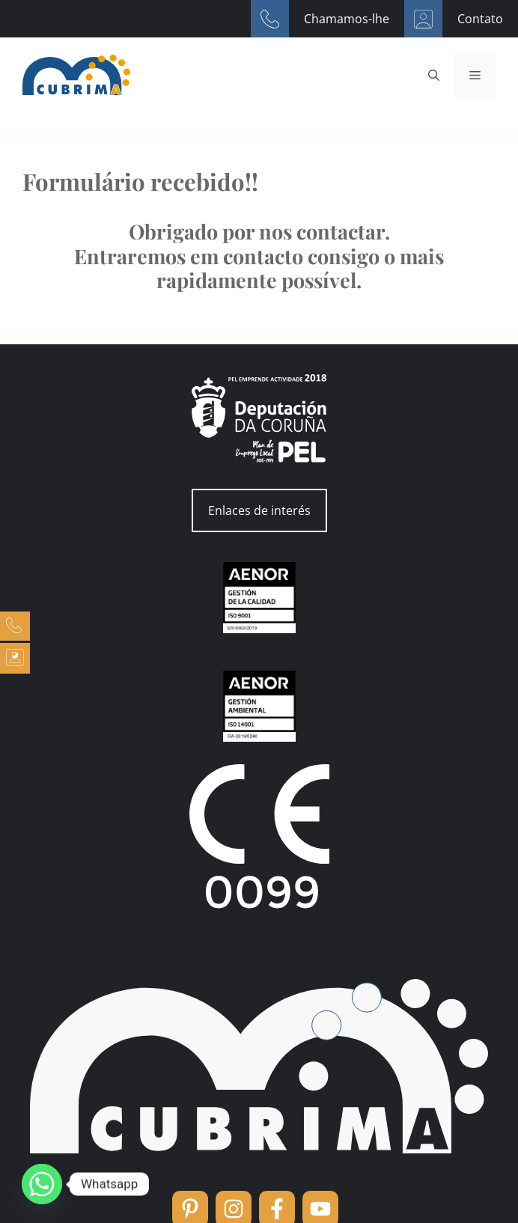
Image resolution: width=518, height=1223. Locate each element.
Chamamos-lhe (346, 18)
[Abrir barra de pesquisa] (433, 74)
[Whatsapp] (42, 1184)
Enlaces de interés (259, 510)
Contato (480, 18)
